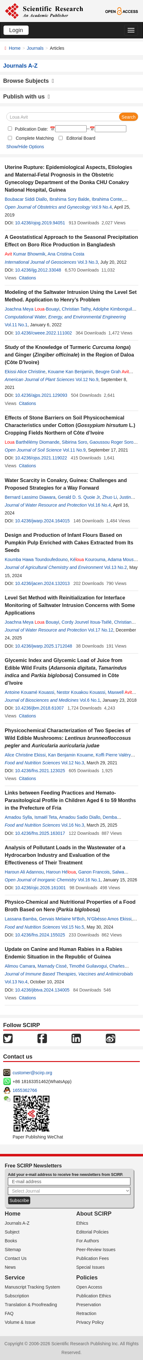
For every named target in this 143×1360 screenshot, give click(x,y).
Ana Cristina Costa (66, 253)
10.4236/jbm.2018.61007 (39, 708)
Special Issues (90, 1267)
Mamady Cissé (52, 966)
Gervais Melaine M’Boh (62, 918)
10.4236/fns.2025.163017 (40, 833)
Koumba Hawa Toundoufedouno (36, 559)
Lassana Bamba (21, 918)
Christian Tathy (76, 309)
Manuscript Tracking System (32, 1287)
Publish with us (26, 96)
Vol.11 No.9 (74, 449)
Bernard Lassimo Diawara (30, 497)
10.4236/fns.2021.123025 (40, 770)
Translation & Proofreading (31, 1304)
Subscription (17, 1295)
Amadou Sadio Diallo (79, 817)
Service (15, 1277)
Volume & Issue (20, 1322)
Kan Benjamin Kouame (70, 754)
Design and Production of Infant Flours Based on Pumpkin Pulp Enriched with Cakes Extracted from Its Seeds (69, 542)
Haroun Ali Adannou (24, 871)
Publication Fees (92, 1258)
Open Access (89, 1287)
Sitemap (13, 1249)
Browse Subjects (28, 81)
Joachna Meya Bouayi (32, 622)
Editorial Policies (92, 1231)
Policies (87, 1277)
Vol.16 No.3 (72, 825)
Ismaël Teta (45, 817)
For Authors (87, 1240)
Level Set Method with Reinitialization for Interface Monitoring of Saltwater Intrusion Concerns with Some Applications (70, 605)
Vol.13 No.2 (115, 567)
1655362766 (25, 1090)
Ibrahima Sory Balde (69, 199)
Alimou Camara (20, 966)
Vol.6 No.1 (90, 700)
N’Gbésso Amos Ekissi (109, 918)
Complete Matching (35, 138)
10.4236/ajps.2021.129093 (41, 395)
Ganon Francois (94, 871)
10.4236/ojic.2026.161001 (40, 887)
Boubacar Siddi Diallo (26, 199)
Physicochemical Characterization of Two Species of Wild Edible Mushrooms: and (68, 738)
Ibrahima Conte (107, 199)
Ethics (82, 1223)
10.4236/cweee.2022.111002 (43, 332)
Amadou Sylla (18, 817)
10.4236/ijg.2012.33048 (38, 270)
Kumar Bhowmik (25, 253)
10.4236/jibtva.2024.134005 (42, 989)
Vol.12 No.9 (87, 379)
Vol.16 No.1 (89, 879)
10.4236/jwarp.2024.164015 (42, 520)
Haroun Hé (61, 871)
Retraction (86, 1313)
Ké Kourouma (88, 559)
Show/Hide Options (25, 146)
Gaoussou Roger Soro (111, 442)
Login (16, 30)
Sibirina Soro (74, 442)
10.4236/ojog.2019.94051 (40, 222)
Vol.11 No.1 (16, 324)
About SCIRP (94, 1214)
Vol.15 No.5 (72, 927)
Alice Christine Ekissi (25, 754)
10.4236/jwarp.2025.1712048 (43, 646)
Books (11, 1240)
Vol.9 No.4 (101, 207)
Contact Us (15, 1258)
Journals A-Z (17, 1223)
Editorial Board (80, 138)
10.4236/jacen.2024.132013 (42, 583)
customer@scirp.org (32, 1072)
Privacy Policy (90, 1322)
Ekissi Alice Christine (25, 371)
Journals (35, 48)
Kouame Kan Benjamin (70, 371)
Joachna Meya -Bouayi (32, 309)
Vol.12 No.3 (72, 762)
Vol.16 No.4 (99, 505)
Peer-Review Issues (96, 1249)
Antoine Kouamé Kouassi (29, 692)
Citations (27, 277)
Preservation (88, 1304)
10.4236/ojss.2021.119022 (41, 457)
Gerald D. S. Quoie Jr (79, 497)
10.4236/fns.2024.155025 (40, 934)
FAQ (9, 1313)
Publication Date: (31, 129)
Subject (12, 1231)
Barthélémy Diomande (32, 442)
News (10, 1267)
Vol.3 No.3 (87, 262)
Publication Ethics (93, 1295)
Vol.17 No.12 (100, 629)
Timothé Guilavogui (88, 966)
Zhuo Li (109, 497)
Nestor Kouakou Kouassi (81, 692)
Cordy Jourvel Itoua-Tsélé (87, 622)
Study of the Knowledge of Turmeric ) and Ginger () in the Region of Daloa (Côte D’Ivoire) (69, 355)
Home (14, 48)
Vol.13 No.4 (16, 981)
